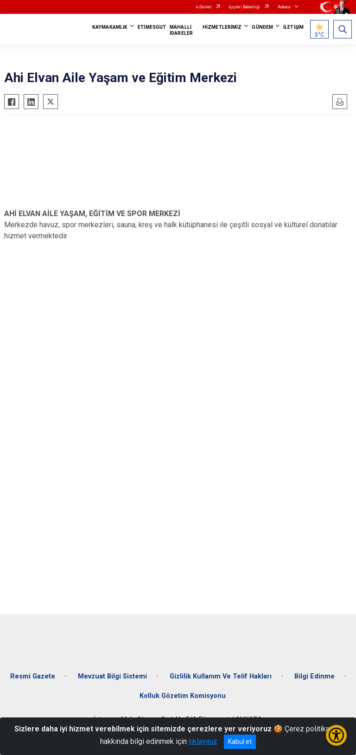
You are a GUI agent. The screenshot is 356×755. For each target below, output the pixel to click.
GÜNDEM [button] (262, 27)
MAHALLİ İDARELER (181, 30)
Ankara (284, 7)
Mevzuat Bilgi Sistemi (112, 676)
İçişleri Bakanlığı (244, 7)
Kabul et (240, 741)
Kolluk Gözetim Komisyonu (183, 696)
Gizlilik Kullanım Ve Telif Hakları (221, 676)
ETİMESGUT (152, 27)
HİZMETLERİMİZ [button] (222, 27)
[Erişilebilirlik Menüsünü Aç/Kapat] (336, 735)
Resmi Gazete (32, 676)
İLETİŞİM (293, 27)
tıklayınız (203, 741)
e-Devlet (203, 7)
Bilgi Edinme (314, 676)
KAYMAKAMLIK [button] (109, 27)
